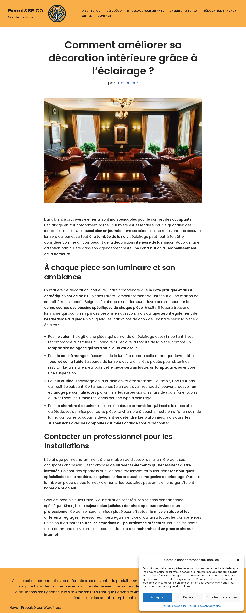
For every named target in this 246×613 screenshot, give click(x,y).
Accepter (158, 597)
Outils (87, 16)
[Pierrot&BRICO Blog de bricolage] (38, 13)
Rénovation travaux (220, 11)
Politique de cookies (175, 606)
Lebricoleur (127, 83)
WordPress (52, 607)
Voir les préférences (222, 597)
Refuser (189, 597)
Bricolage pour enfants (145, 11)
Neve (13, 607)
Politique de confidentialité (205, 606)
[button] (238, 560)
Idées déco (114, 11)
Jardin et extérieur (184, 11)
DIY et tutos (91, 11)
